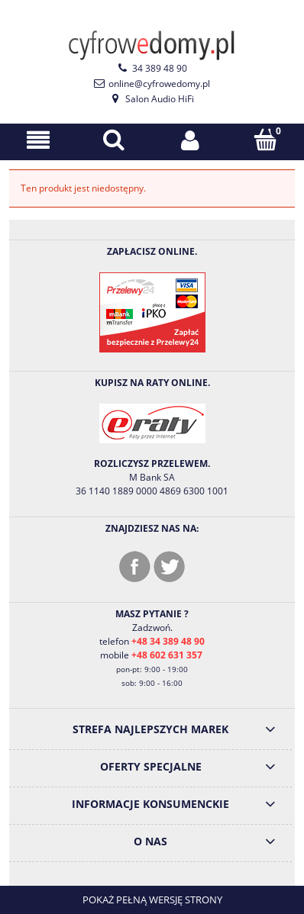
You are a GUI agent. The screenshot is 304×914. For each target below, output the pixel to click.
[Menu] (38, 140)
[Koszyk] (266, 139)
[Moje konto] (190, 140)
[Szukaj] (114, 139)
